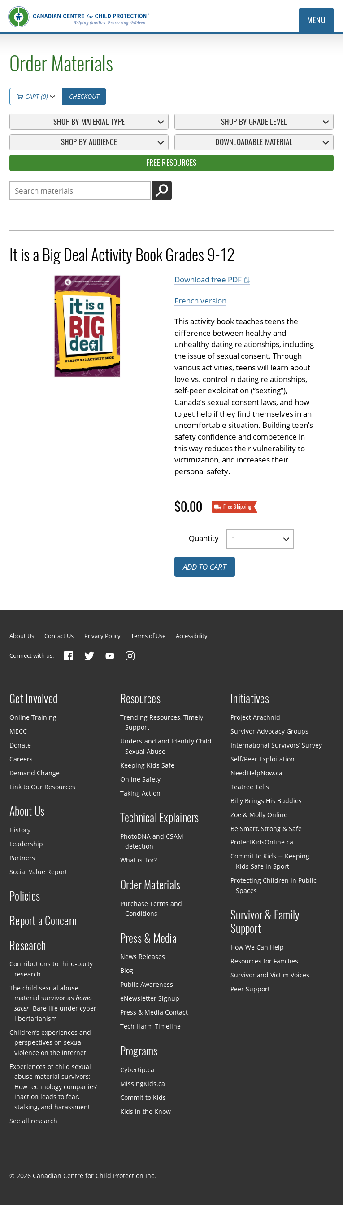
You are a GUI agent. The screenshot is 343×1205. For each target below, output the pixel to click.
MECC (18, 730)
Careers (21, 758)
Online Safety (140, 778)
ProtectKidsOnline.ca (261, 842)
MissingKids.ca (142, 1083)
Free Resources (171, 162)
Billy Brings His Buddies (266, 800)
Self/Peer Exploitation (262, 758)
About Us (21, 636)
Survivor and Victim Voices (269, 974)
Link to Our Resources (42, 786)
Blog (126, 970)
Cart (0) (32, 96)
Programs (139, 1051)
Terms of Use (148, 636)
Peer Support (250, 988)
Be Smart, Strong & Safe (266, 828)
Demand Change (34, 772)
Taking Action (140, 792)
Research (27, 945)
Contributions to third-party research (51, 968)
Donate (20, 744)
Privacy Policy (102, 636)
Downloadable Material (253, 142)
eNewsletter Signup (149, 998)
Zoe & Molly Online (258, 814)
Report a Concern (43, 920)
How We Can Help (257, 946)
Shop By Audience (89, 142)
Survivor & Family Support (265, 921)
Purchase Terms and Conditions (151, 908)
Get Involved (33, 698)
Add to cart (204, 567)
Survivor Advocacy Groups (269, 730)
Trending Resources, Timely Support (161, 721)
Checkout (84, 96)
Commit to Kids (143, 1097)
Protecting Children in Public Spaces (273, 885)
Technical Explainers (159, 817)
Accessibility (192, 636)
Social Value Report (38, 871)
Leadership (26, 844)
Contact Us (59, 636)
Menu (316, 20)
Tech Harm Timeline (150, 1026)
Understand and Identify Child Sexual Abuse (166, 746)
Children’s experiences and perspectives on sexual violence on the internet (50, 1042)
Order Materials (150, 885)
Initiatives (249, 698)
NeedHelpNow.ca (256, 772)
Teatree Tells (249, 786)
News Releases (142, 956)
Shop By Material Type (89, 122)
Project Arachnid (255, 716)
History (19, 830)
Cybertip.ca (137, 1069)
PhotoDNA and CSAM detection (151, 841)
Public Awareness (146, 984)
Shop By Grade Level (254, 122)
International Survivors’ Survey (276, 744)
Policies (24, 896)
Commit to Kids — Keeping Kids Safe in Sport (269, 861)
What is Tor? (138, 860)
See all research (33, 1121)
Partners (22, 857)
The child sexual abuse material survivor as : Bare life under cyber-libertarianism (54, 1003)
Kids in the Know (145, 1111)
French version (200, 300)
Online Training (32, 716)
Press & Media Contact (154, 1012)
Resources (140, 698)
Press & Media (148, 938)
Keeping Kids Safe (147, 765)
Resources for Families (264, 960)
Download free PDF (208, 279)
